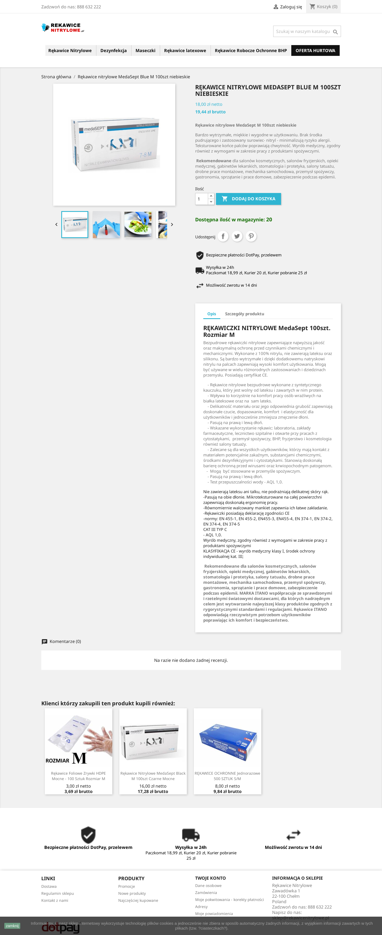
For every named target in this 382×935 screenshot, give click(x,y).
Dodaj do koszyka (248, 198)
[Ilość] (201, 199)
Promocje (126, 886)
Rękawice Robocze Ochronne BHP (251, 50)
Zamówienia (206, 892)
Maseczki (145, 50)
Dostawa (49, 886)
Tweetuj (237, 236)
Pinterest (251, 236)
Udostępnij (223, 236)
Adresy (201, 906)
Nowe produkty (132, 893)
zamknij (12, 926)
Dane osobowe (208, 885)
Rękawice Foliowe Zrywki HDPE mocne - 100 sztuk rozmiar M (78, 776)
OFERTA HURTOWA (315, 50)
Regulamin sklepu (57, 893)
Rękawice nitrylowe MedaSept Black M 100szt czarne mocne (152, 776)
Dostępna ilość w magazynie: (230, 219)
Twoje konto (210, 878)
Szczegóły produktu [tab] (244, 313)
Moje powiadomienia (214, 913)
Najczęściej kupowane (138, 900)
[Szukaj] (307, 31)
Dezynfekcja (113, 50)
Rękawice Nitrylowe (70, 50)
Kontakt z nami (54, 900)
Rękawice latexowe (185, 50)
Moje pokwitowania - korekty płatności (229, 899)
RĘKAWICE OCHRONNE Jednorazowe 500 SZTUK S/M (227, 776)
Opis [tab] (211, 313)
